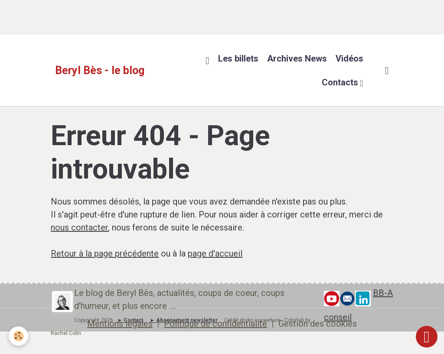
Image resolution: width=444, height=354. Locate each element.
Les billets (238, 58)
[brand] (100, 70)
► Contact (130, 320)
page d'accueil (215, 253)
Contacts (341, 82)
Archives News (297, 58)
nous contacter (79, 227)
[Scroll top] (426, 337)
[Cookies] (18, 336)
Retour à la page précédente (105, 253)
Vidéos (349, 58)
